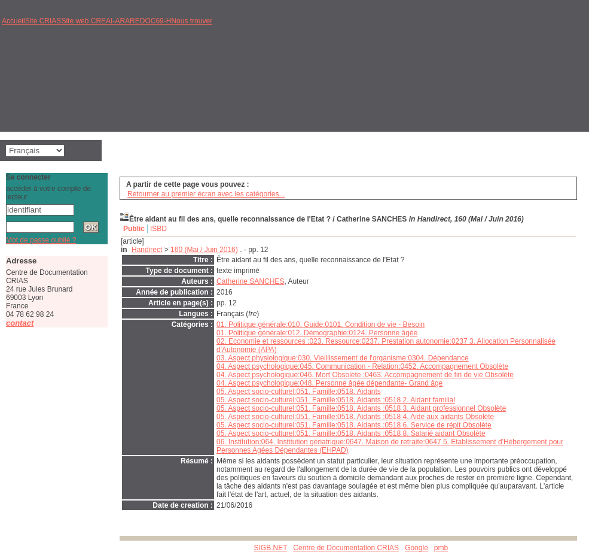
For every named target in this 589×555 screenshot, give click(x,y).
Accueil (13, 21)
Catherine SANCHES (250, 281)
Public (134, 229)
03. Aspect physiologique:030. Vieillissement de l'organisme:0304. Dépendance (342, 358)
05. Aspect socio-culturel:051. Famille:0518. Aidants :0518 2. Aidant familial (335, 400)
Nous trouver (191, 21)
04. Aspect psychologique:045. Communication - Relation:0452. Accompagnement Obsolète (362, 366)
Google (416, 548)
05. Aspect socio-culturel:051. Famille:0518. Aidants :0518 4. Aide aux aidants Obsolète (355, 417)
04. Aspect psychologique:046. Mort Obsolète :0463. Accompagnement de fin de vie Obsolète (365, 375)
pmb (441, 548)
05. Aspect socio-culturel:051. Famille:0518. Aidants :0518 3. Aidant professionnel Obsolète (361, 408)
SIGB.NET (271, 548)
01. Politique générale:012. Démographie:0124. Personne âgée (316, 333)
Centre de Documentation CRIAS (346, 548)
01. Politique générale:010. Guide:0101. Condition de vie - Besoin (320, 324)
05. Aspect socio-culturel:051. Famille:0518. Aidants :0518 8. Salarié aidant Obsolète (351, 433)
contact (19, 323)
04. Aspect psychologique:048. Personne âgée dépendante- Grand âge (329, 383)
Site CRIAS (43, 21)
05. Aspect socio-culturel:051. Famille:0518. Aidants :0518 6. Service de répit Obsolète (354, 425)
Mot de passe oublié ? (41, 240)
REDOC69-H (150, 21)
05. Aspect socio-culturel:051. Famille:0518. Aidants (298, 391)
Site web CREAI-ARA (95, 21)
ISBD (158, 229)
